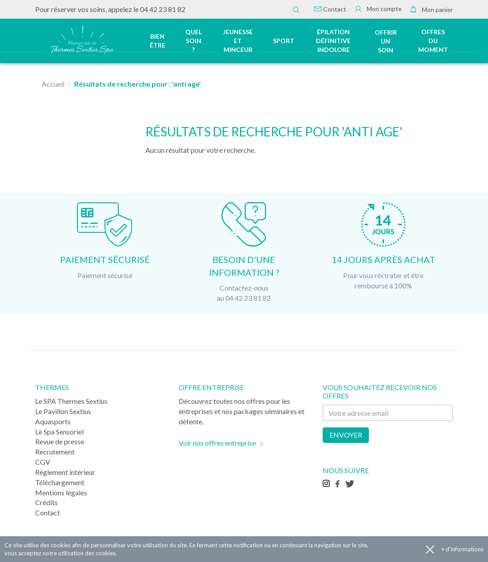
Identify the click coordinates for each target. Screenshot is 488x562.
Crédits (46, 502)
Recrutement (55, 451)
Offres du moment (433, 40)
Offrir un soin (386, 41)
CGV (42, 462)
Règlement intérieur (65, 472)
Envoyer (345, 434)
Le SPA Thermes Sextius (71, 401)
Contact (330, 9)
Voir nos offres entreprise (217, 442)
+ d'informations (462, 549)
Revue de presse (59, 441)
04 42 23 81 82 (162, 9)
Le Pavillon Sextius (63, 411)
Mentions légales (61, 492)
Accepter (430, 549)
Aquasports (53, 421)
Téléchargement (59, 482)
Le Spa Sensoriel (59, 431)
